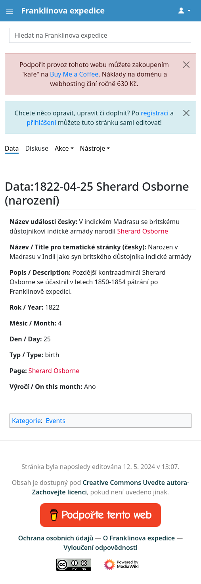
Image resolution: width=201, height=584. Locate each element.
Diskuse (36, 148)
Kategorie (26, 420)
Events (55, 420)
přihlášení (41, 122)
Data (12, 148)
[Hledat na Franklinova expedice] (100, 35)
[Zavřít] (186, 65)
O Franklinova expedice (139, 538)
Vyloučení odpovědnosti (100, 547)
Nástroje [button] (92, 148)
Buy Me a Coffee (74, 74)
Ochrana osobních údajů (56, 538)
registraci (154, 113)
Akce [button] (62, 148)
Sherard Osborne (142, 231)
